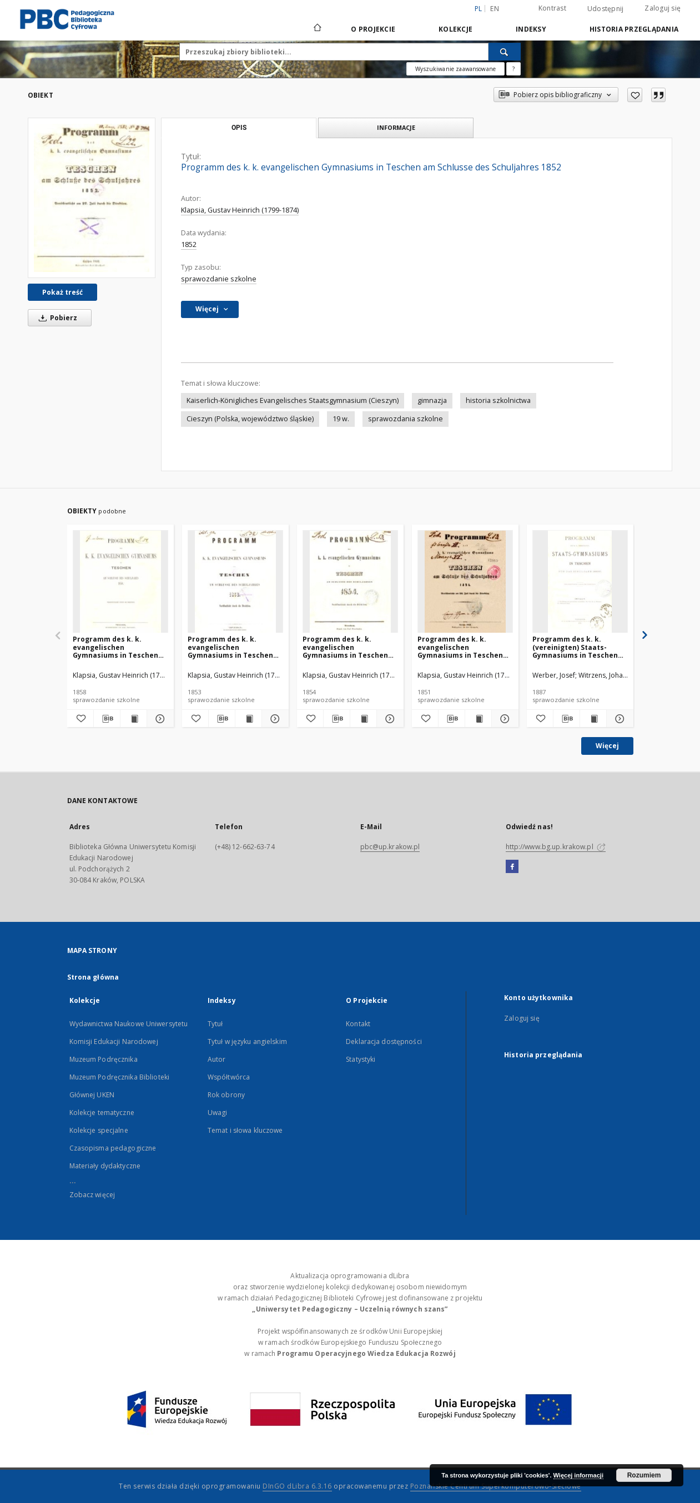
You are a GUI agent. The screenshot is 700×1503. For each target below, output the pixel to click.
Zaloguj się (662, 8)
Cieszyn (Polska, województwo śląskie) (250, 418)
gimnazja (432, 400)
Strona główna (93, 977)
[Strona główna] (316, 29)
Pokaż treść (62, 292)
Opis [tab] (238, 128)
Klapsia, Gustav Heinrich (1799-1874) (240, 210)
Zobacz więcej (92, 1194)
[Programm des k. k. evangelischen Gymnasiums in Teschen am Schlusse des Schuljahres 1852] (91, 197)
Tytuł (215, 1023)
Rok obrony (226, 1094)
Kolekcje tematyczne (101, 1112)
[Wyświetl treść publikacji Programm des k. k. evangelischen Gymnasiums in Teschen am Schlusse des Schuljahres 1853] (248, 719)
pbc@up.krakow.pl (390, 846)
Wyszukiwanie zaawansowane (455, 69)
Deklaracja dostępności (384, 1041)
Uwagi (218, 1112)
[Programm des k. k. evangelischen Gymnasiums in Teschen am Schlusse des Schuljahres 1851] (465, 582)
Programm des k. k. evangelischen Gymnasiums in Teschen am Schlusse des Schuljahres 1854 (345, 646)
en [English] (494, 8)
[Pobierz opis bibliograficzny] (107, 719)
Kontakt (358, 1023)
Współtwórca (229, 1077)
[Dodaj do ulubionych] (634, 95)
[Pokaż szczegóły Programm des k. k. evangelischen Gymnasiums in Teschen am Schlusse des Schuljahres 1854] (388, 719)
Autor (217, 1059)
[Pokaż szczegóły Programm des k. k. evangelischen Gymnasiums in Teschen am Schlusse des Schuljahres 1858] (158, 719)
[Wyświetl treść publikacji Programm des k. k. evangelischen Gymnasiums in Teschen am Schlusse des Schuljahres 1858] (133, 719)
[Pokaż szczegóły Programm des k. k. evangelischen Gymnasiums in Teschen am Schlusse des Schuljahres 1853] (273, 719)
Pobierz (56, 317)
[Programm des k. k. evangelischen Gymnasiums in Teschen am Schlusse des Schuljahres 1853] (235, 582)
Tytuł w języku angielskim (247, 1041)
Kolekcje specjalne (98, 1130)
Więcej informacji (578, 1475)
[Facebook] (512, 867)
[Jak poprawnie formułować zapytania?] (513, 68)
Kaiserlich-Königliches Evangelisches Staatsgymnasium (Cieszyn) (293, 400)
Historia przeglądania (634, 29)
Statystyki (360, 1059)
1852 (189, 244)
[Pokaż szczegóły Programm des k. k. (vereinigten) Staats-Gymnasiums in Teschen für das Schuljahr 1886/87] (618, 719)
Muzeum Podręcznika (103, 1059)
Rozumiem (644, 1475)
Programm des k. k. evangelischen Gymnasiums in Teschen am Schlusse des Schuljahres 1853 (230, 646)
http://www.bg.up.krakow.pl (556, 846)
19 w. (341, 418)
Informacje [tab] (396, 127)
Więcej (607, 745)
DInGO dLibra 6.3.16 (297, 1486)
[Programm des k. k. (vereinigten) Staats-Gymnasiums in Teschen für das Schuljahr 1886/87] (580, 582)
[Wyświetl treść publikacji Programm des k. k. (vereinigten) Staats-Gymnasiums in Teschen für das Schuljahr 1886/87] (593, 719)
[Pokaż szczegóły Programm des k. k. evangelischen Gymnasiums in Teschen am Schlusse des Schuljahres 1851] (503, 719)
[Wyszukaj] (505, 51)
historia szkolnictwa (498, 400)
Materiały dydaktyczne (105, 1166)
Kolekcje (455, 29)
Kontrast (552, 8)
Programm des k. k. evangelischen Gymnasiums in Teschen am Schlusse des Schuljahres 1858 (115, 646)
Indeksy (531, 29)
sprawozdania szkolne (405, 418)
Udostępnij (605, 8)
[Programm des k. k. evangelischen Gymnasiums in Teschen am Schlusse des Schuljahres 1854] (350, 582)
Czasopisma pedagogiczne (113, 1148)
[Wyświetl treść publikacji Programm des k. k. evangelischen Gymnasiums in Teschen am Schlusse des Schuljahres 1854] (363, 719)
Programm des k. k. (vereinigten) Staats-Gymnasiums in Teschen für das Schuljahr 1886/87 (576, 646)
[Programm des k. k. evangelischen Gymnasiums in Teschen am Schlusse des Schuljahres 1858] (120, 582)
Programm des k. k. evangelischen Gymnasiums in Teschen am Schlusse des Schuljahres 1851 (460, 646)
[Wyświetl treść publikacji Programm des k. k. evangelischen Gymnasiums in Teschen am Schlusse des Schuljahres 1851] (478, 719)
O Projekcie (373, 29)
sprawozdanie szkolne (218, 279)
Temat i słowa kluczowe (245, 1130)
